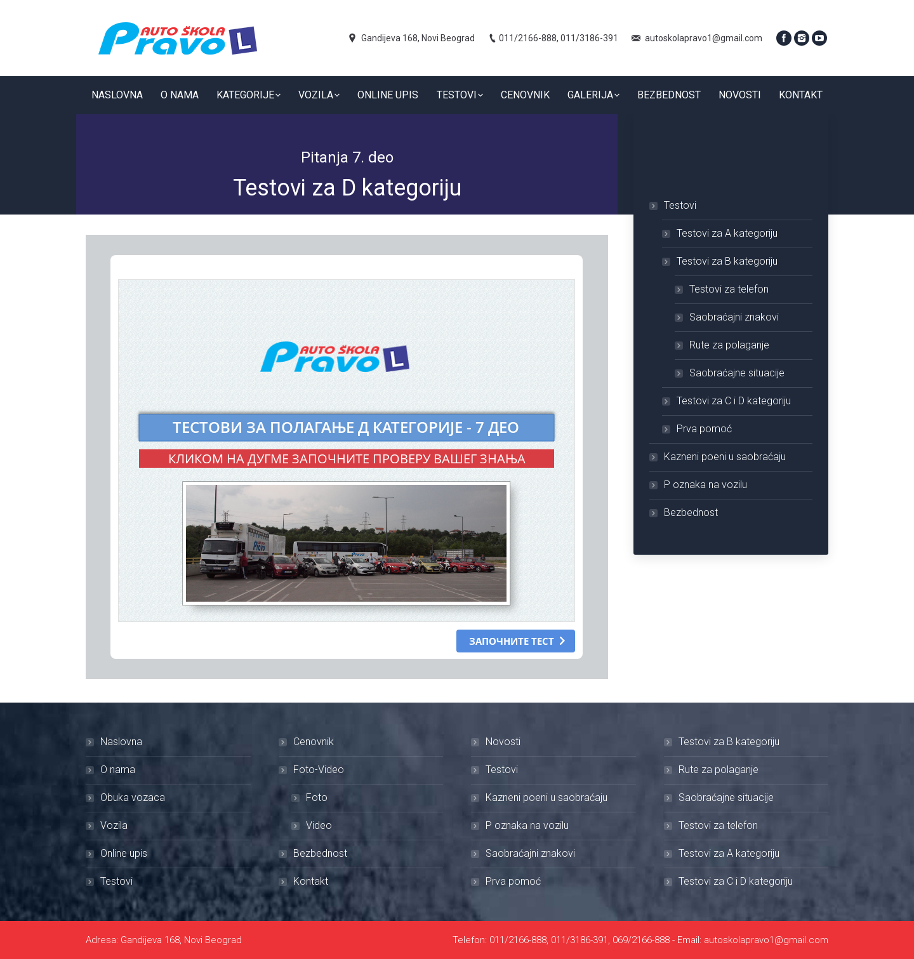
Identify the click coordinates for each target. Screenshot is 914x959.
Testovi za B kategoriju (727, 261)
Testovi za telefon (729, 289)
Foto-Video (318, 770)
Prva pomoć (704, 429)
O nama (117, 770)
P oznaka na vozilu (705, 485)
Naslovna (121, 742)
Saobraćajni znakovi (734, 317)
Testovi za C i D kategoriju (734, 401)
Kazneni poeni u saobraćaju (725, 457)
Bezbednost (691, 512)
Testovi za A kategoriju (727, 233)
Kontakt (310, 881)
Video (319, 825)
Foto (317, 797)
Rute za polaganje (729, 345)
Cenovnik (313, 742)
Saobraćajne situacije (737, 373)
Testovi (680, 205)
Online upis (123, 853)
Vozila (114, 825)
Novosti (503, 742)
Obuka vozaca (132, 797)
